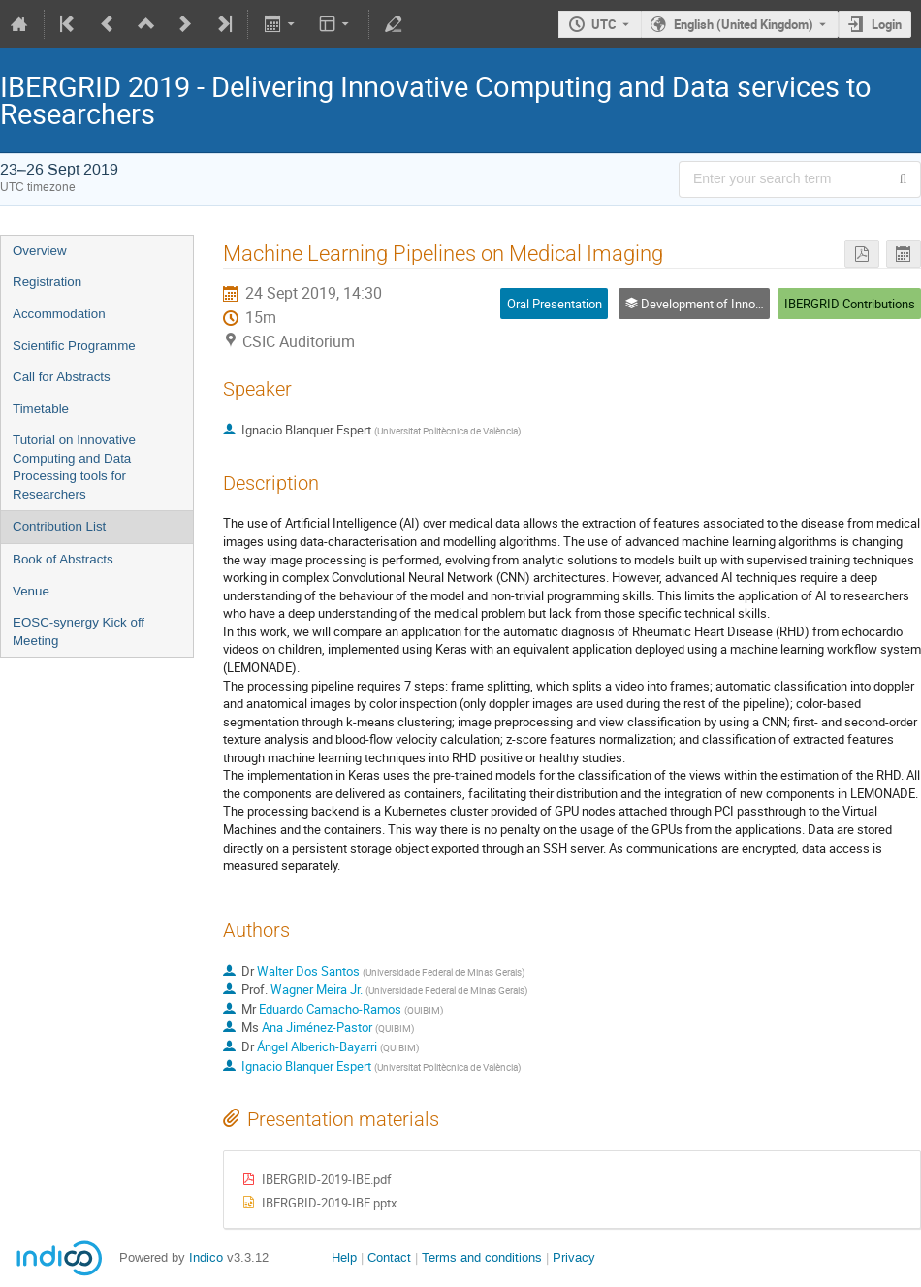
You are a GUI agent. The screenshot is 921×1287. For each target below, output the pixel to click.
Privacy (574, 1257)
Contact (389, 1257)
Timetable (41, 409)
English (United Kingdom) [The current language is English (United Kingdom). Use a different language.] (743, 24)
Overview (40, 250)
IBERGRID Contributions (849, 303)
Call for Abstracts (62, 377)
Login (887, 24)
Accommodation (59, 313)
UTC (604, 24)
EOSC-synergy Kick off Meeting (78, 631)
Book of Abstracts (63, 559)
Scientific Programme (74, 345)
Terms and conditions (482, 1257)
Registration (47, 281)
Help (344, 1257)
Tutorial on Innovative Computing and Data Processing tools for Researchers (74, 467)
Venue (31, 591)
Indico (206, 1257)
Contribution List (59, 526)
